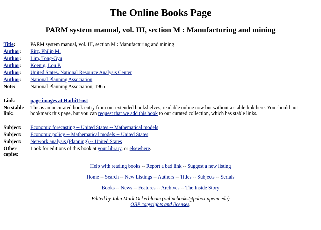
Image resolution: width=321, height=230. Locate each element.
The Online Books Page (160, 12)
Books (108, 187)
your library (110, 148)
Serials (228, 177)
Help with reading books (115, 166)
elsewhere (140, 148)
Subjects (206, 177)
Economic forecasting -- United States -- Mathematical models (94, 127)
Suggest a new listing (209, 166)
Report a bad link (164, 166)
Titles (185, 177)
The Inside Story (202, 187)
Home (93, 177)
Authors (166, 177)
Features (146, 187)
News (126, 187)
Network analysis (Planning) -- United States (76, 141)
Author (11, 51)
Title (9, 44)
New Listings (138, 177)
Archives (170, 187)
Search (112, 177)
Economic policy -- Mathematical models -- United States (89, 134)
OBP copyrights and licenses (159, 204)
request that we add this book (128, 113)
